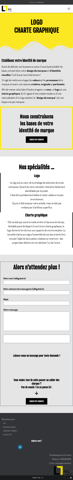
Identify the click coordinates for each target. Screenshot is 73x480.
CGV (4, 423)
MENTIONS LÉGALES (9, 427)
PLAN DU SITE (7, 435)
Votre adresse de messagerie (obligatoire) (36, 291)
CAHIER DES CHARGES (9, 431)
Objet (36, 301)
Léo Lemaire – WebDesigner (36, 2)
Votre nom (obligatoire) (36, 280)
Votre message (36, 319)
